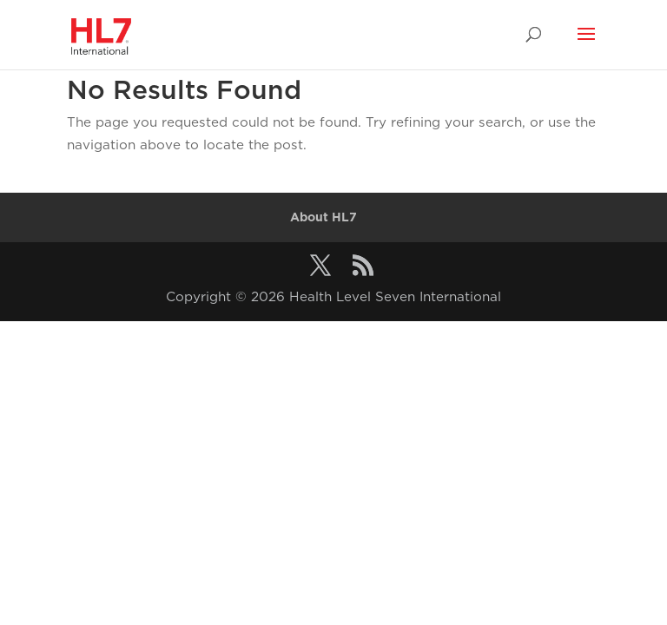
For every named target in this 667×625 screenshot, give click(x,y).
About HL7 (323, 217)
